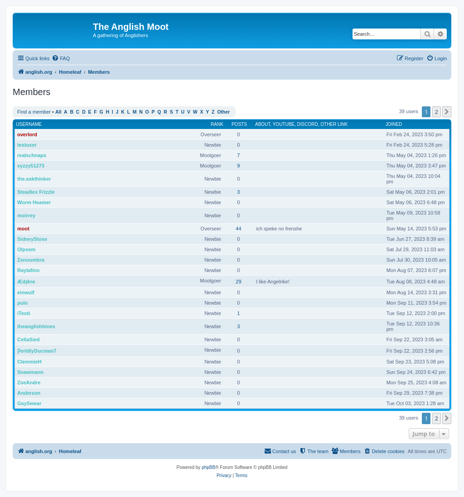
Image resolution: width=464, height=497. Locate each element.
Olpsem (26, 249)
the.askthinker (34, 179)
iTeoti (23, 313)
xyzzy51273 (30, 165)
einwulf (25, 292)
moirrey (26, 215)
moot (23, 228)
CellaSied (28, 339)
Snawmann (30, 372)
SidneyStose (32, 239)
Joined (394, 124)
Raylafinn (28, 270)
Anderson (28, 393)
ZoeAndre (28, 382)
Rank (217, 124)
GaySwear (29, 403)
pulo (22, 303)
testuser (27, 145)
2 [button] (436, 112)
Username (29, 124)
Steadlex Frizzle (36, 192)
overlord (27, 134)
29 (238, 281)
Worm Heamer (34, 202)
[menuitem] (61, 58)
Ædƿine (26, 281)
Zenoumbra (30, 260)
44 (238, 228)
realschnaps (31, 155)
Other (223, 112)
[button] (446, 111)
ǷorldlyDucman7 (36, 351)
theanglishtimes (36, 326)
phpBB (208, 467)
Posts (239, 124)
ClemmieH (29, 361)
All (58, 112)
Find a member (34, 112)
